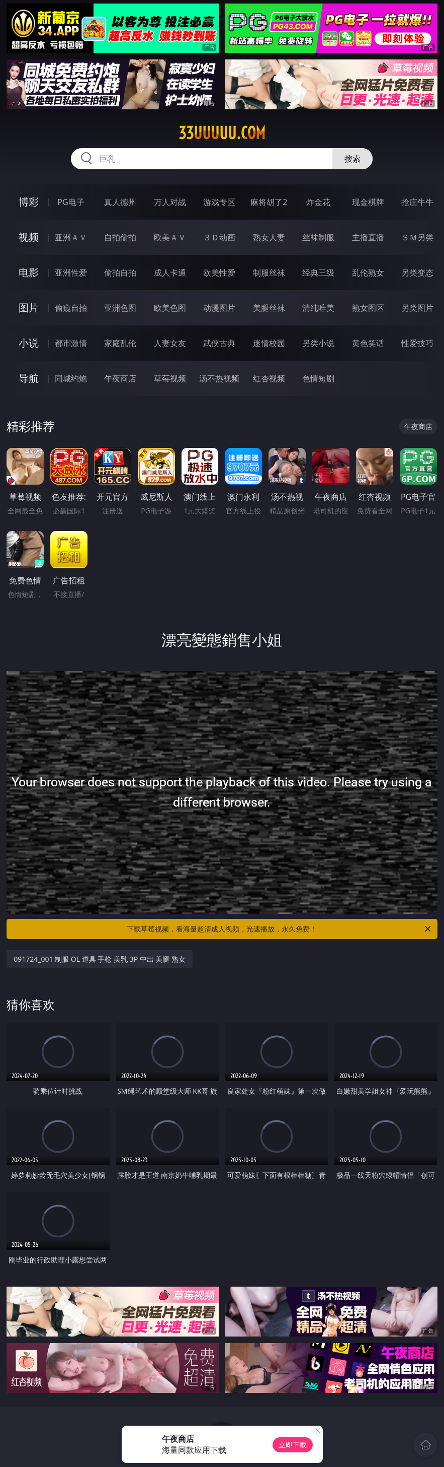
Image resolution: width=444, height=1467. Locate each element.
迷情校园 (269, 343)
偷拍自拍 (120, 272)
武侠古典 (219, 343)
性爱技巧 (417, 343)
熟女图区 (368, 307)
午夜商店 (120, 378)
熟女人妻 (269, 237)
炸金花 (318, 202)
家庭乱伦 (120, 343)
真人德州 (120, 202)
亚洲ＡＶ (71, 237)
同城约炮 (71, 378)
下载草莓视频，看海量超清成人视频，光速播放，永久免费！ (279, 929)
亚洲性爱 (71, 272)
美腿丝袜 (269, 307)
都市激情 (71, 343)
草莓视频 (170, 378)
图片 (29, 307)
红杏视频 (269, 378)
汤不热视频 (219, 378)
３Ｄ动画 (219, 237)
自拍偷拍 (120, 237)
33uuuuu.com (222, 133)
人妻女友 (170, 343)
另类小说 (318, 343)
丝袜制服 (318, 237)
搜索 (352, 158)
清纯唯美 (318, 307)
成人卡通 (170, 272)
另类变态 (417, 272)
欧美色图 (170, 307)
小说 (29, 343)
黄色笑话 (368, 343)
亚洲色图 (120, 307)
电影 (29, 272)
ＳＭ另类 (417, 237)
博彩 (29, 202)
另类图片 (417, 307)
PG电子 (70, 202)
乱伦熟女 (368, 272)
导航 (29, 378)
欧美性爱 (219, 272)
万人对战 (170, 202)
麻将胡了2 (268, 202)
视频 (29, 237)
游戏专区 (219, 202)
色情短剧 (318, 378)
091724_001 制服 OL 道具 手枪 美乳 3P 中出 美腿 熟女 (100, 959)
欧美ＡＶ (170, 237)
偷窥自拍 (71, 307)
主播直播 (368, 237)
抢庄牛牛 (417, 202)
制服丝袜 (269, 272)
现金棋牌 (368, 202)
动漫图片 (219, 307)
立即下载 (293, 1444)
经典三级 (318, 272)
